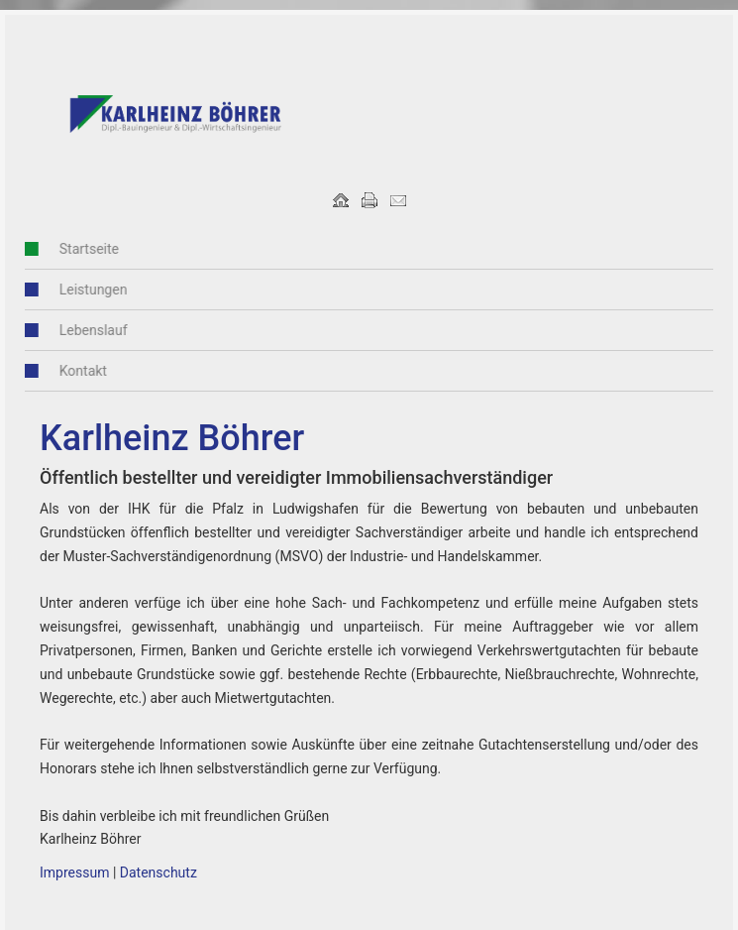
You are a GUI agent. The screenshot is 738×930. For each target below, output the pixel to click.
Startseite (78, 249)
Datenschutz (158, 872)
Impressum (74, 872)
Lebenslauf (83, 330)
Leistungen (83, 289)
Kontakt (72, 371)
